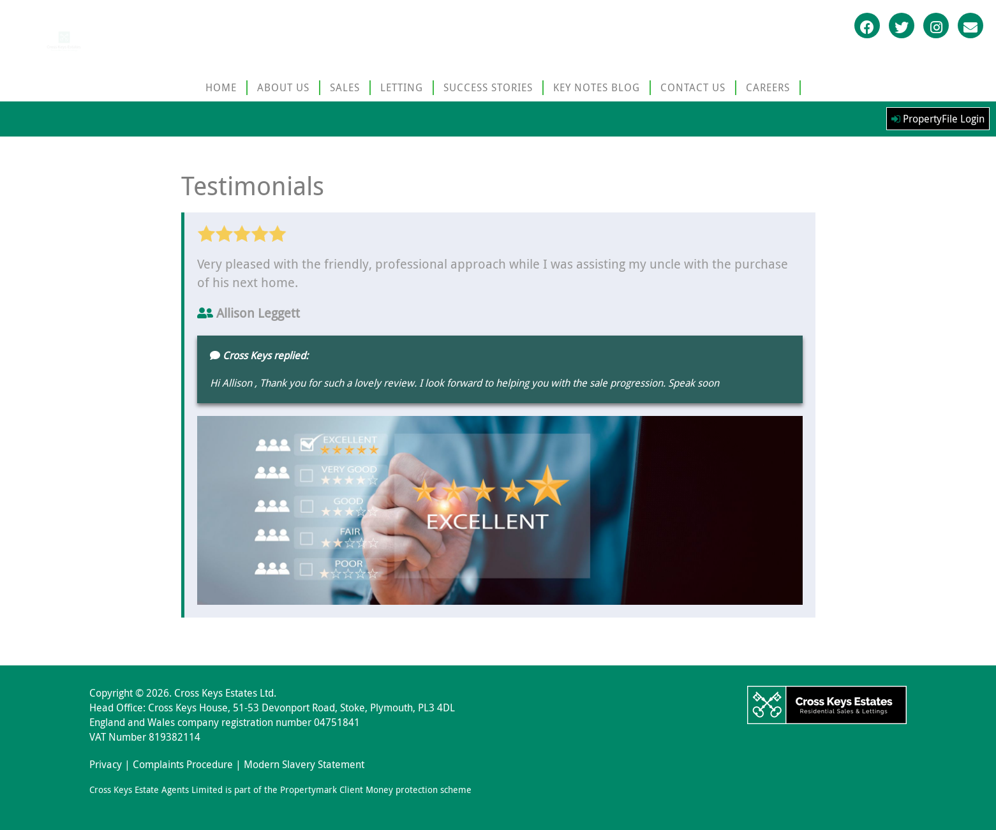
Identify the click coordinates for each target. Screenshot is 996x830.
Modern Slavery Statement (304, 764)
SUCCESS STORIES (488, 87)
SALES (345, 87)
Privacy (105, 764)
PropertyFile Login (938, 119)
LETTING (401, 87)
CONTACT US (692, 87)
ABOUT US (283, 87)
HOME (221, 87)
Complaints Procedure (183, 764)
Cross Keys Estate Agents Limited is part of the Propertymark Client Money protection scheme (280, 790)
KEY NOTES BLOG (596, 87)
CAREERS (768, 87)
